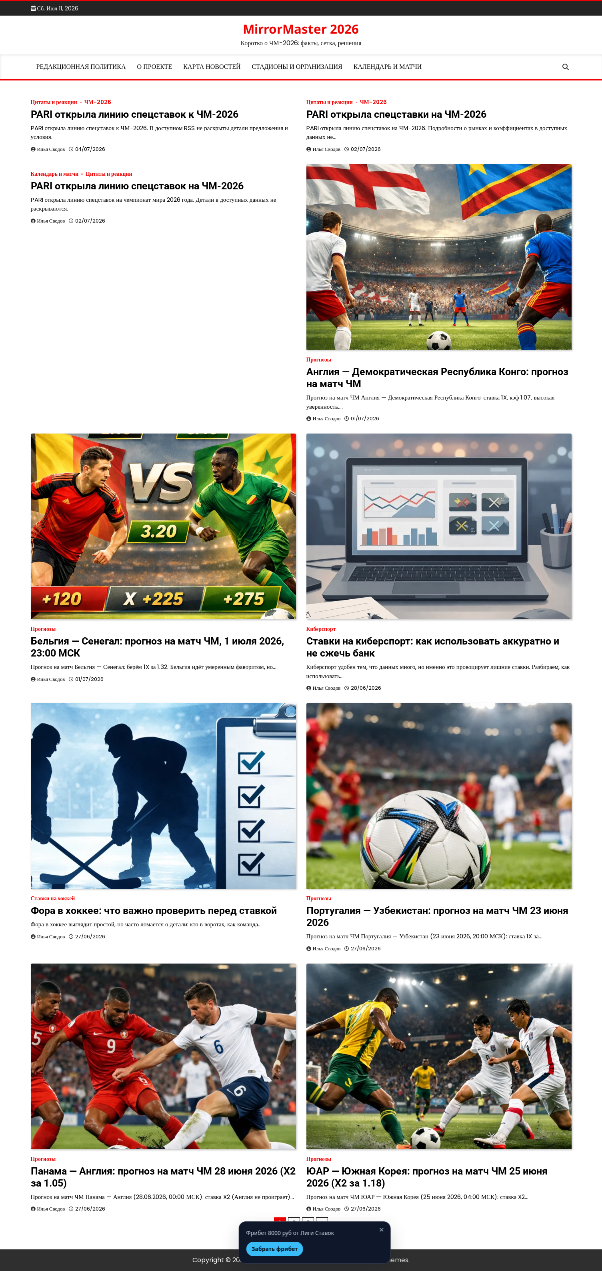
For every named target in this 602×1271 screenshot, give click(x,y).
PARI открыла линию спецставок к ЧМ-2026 (134, 114)
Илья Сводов (51, 149)
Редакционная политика (81, 66)
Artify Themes (386, 1260)
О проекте (154, 66)
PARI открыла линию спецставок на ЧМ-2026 (137, 186)
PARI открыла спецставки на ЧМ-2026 (396, 114)
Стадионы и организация (297, 66)
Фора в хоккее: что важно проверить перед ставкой (154, 910)
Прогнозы (319, 359)
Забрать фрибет (261, 1249)
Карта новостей (211, 66)
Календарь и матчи (388, 66)
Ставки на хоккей (53, 898)
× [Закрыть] (368, 1230)
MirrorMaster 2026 (301, 28)
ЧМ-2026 (97, 102)
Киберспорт (321, 629)
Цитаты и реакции (54, 102)
